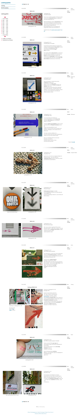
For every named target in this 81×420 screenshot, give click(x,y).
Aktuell (39, 412)
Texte (49, 412)
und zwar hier (46, 296)
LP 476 (52, 29)
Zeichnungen (43, 412)
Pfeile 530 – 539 (26, 401)
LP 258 (58, 29)
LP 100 (73, 142)
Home (29, 412)
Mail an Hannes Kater (42, 413)
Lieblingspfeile (6, 2)
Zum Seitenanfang (40, 406)
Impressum (37, 413)
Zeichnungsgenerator (34, 412)
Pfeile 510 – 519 (26, 4)
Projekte (46, 412)
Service (52, 412)
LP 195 (55, 29)
